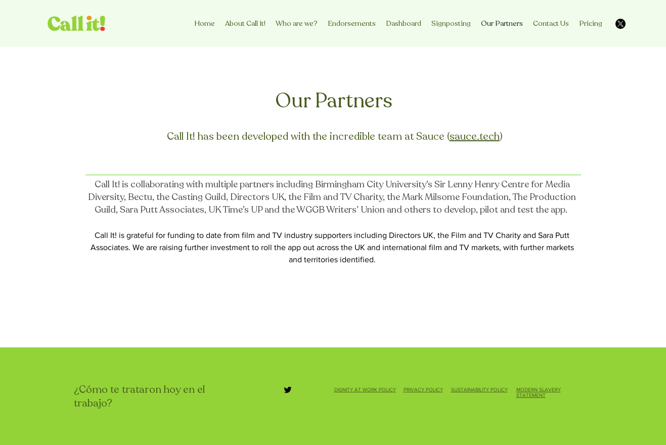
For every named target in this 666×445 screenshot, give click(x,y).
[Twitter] (288, 390)
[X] (620, 24)
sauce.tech (475, 136)
